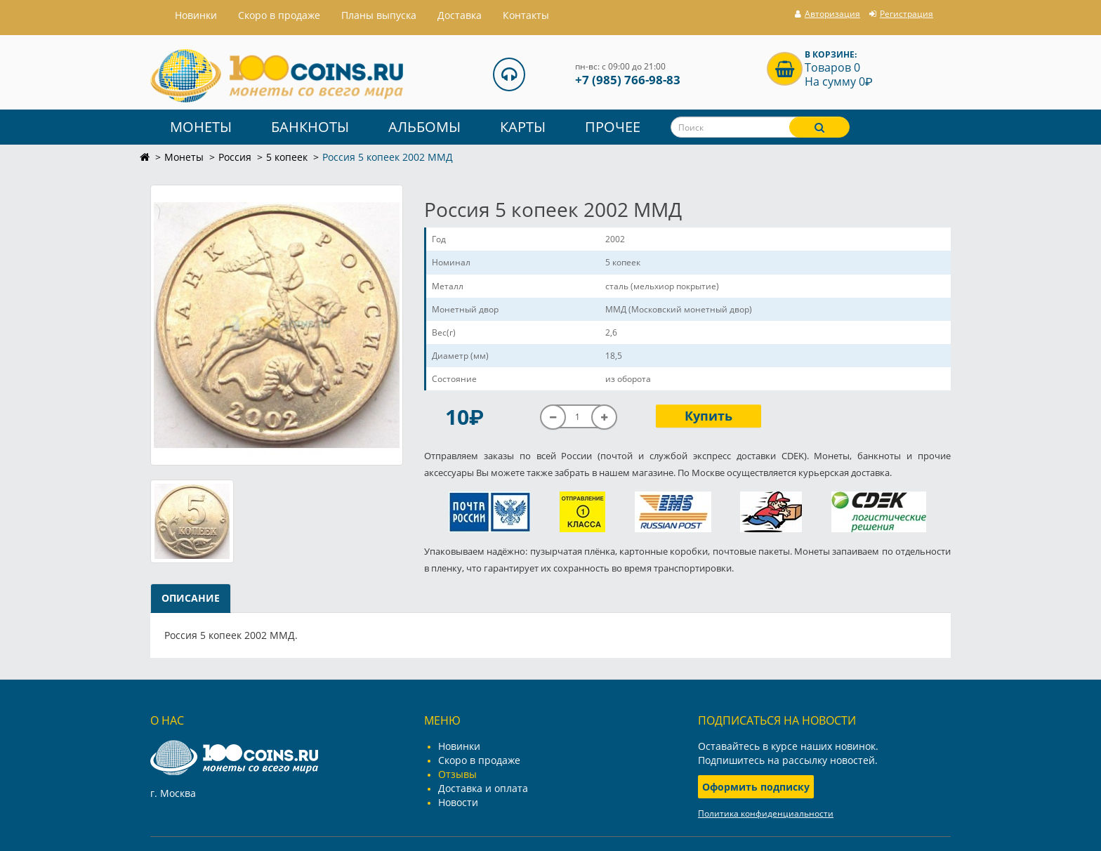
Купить (708, 415)
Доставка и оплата (483, 788)
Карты (523, 126)
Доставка (459, 15)
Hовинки (196, 15)
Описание (190, 598)
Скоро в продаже (279, 15)
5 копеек (287, 157)
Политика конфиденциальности (765, 813)
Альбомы (424, 126)
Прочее (612, 126)
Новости (458, 802)
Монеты (201, 126)
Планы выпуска (378, 15)
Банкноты (310, 126)
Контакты (526, 15)
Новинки (459, 746)
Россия (234, 157)
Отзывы (457, 774)
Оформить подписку (756, 786)
